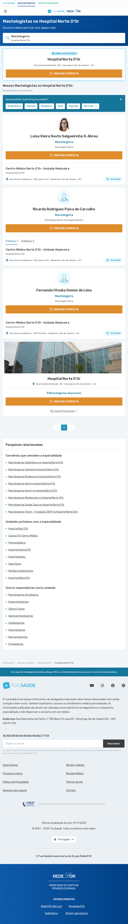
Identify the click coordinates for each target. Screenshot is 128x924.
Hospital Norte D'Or (64, 59)
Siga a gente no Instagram (102, 685)
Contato (71, 790)
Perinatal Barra (16, 542)
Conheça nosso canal (92, 685)
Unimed (31, 106)
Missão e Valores (75, 765)
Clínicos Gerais (16, 608)
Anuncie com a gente (15, 790)
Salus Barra (14, 563)
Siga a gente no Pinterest (123, 685)
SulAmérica (14, 106)
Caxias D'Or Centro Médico (23, 535)
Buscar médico (26, 3)
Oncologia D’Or (77, 906)
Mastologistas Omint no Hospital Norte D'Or (32, 490)
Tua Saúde (9, 3)
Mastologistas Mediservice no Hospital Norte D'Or (36, 497)
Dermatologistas (18, 637)
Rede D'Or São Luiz (51, 906)
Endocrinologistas (18, 601)
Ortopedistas (15, 644)
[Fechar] (121, 99)
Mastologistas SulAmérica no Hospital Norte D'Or (35, 462)
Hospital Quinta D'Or (19, 549)
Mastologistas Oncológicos (23, 594)
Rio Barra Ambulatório (20, 570)
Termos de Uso (74, 781)
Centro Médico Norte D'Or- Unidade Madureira (37, 168)
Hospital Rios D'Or (18, 528)
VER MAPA (113, 179)
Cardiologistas (16, 623)
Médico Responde (48, 3)
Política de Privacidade (16, 781)
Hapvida (73, 106)
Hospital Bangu (16, 556)
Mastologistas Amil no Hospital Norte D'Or (31, 483)
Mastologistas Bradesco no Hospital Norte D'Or (34, 476)
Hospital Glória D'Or (19, 577)
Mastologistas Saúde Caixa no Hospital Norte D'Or (36, 504)
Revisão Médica (75, 773)
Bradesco (46, 106)
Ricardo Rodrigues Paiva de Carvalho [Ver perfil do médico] (64, 209)
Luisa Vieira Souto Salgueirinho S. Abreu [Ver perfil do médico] (64, 136)
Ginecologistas (16, 630)
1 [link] (64, 427)
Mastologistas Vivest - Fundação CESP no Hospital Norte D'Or (43, 511)
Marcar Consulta (25, 663)
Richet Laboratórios (76, 913)
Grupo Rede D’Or (82, 856)
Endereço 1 (12, 241)
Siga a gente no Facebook (113, 685)
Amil (60, 106)
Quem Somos (10, 765)
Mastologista (44, 663)
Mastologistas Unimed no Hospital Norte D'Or (33, 469)
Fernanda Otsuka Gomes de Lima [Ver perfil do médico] (64, 290)
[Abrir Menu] (5, 11)
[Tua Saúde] (19, 685)
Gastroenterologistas (20, 615)
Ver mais (90, 106)
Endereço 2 (27, 241)
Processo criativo (13, 773)
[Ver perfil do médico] (64, 124)
